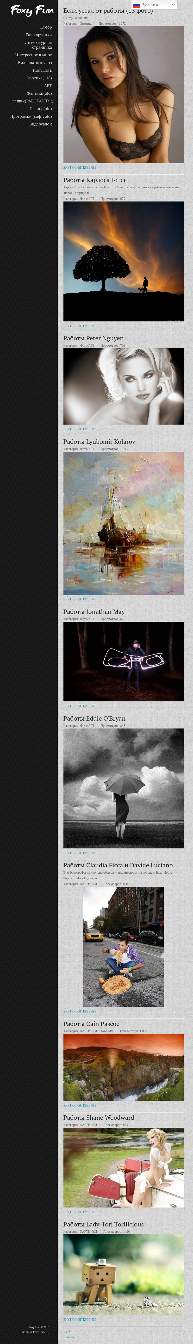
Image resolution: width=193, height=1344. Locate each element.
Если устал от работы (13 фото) (108, 10)
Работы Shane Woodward (98, 1117)
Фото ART (87, 198)
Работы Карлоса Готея (95, 180)
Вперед (68, 1337)
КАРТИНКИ (88, 884)
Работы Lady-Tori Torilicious (103, 1224)
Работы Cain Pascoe (91, 1023)
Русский (145, 5)
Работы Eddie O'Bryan (94, 718)
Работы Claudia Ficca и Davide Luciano (118, 865)
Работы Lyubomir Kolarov (99, 441)
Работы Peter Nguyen (93, 338)
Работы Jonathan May (94, 611)
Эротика (86, 23)
